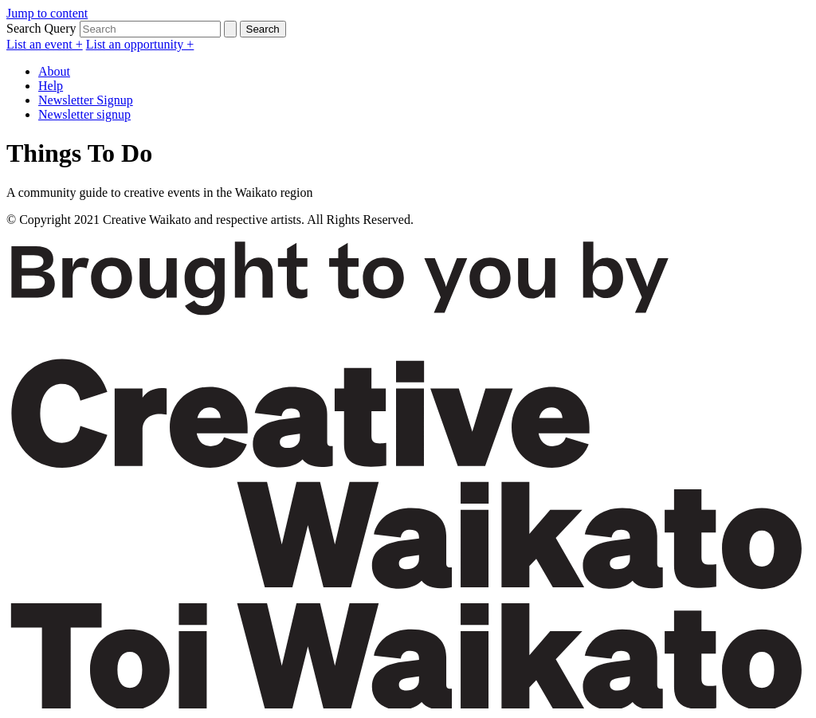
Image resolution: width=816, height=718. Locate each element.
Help (50, 85)
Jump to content (47, 13)
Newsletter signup (84, 114)
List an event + (44, 44)
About (54, 71)
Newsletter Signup (85, 100)
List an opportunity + (140, 44)
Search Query (41, 28)
